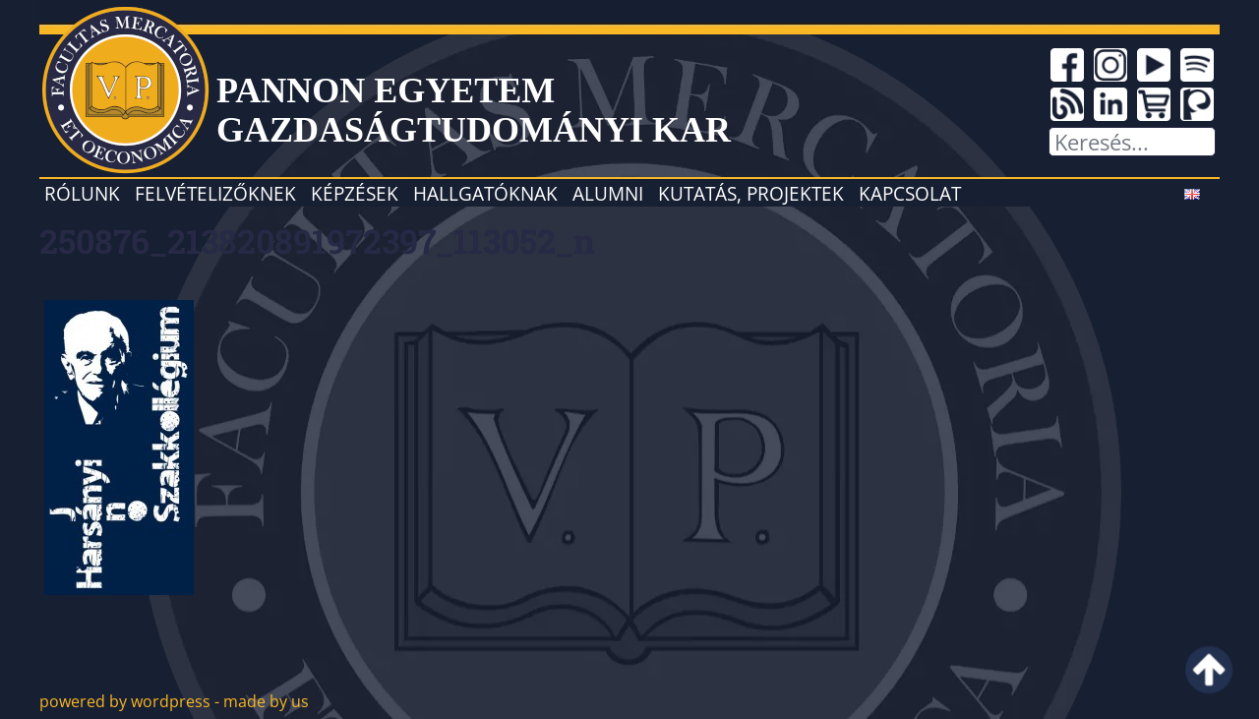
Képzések (354, 193)
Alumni (607, 193)
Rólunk (82, 193)
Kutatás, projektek (751, 193)
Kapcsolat (910, 193)
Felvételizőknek (215, 193)
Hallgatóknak (485, 193)
